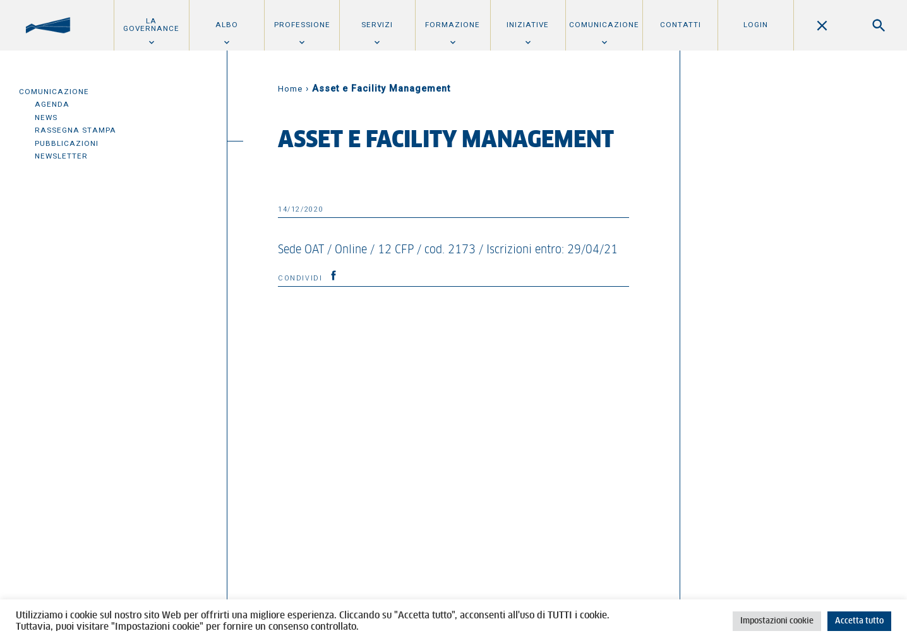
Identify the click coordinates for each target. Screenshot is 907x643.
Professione (302, 24)
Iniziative (528, 24)
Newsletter (61, 156)
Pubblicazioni (67, 143)
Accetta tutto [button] (859, 621)
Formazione (452, 24)
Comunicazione (604, 24)
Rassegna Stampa (75, 130)
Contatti (680, 24)
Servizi (377, 24)
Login (755, 24)
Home (290, 88)
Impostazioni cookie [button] (777, 621)
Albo (226, 24)
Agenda (52, 104)
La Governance (151, 24)
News (46, 117)
